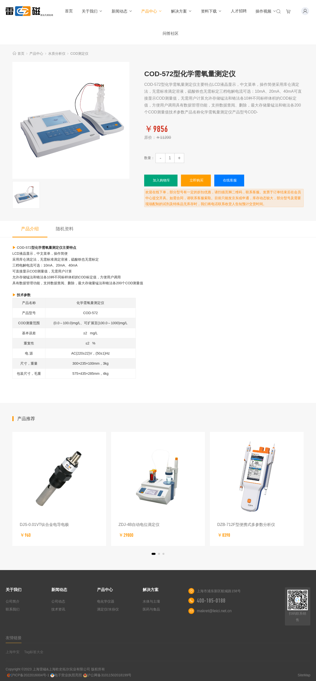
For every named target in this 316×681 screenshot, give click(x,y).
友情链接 (13, 638)
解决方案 (181, 11)
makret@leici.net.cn (214, 611)
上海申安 (13, 652)
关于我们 (92, 11)
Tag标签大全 (34, 652)
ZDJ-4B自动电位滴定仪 (138, 524)
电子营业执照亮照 (66, 675)
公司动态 (58, 601)
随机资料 (65, 228)
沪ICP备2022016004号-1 (28, 675)
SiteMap (304, 675)
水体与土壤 (151, 601)
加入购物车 (161, 180)
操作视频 (266, 11)
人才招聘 (239, 11)
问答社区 (170, 33)
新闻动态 (122, 11)
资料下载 (211, 11)
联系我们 (13, 609)
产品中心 (151, 11)
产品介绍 (30, 228)
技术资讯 (58, 609)
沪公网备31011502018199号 (107, 675)
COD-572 (24, 248)
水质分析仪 (56, 53)
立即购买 (196, 180)
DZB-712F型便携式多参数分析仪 (246, 524)
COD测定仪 (79, 53)
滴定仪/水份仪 (108, 609)
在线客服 (230, 180)
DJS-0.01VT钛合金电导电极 (44, 524)
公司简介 (13, 601)
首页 (69, 11)
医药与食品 (151, 609)
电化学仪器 (105, 601)
